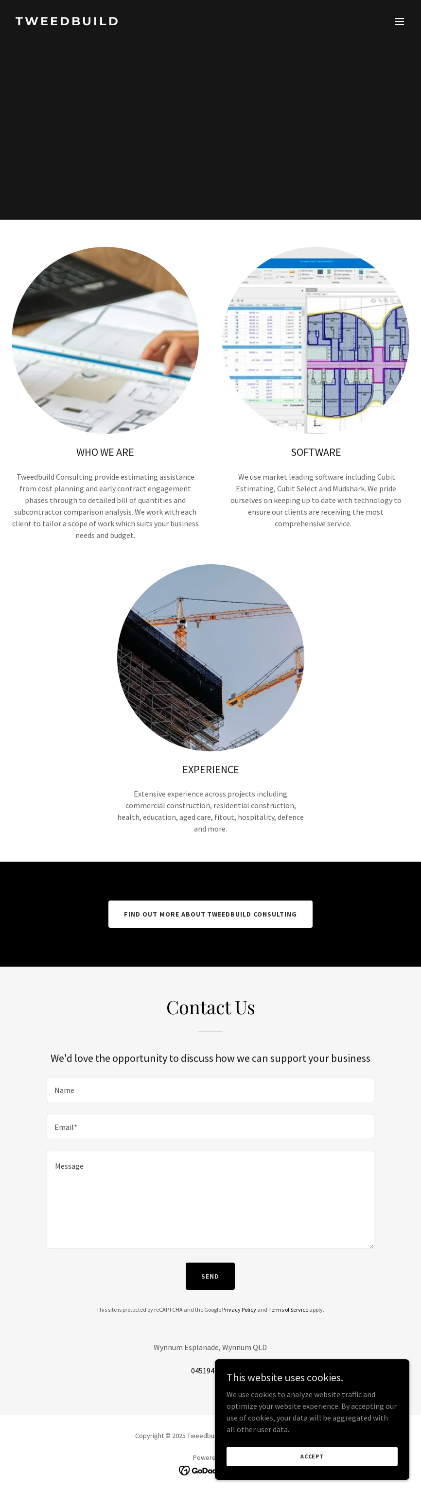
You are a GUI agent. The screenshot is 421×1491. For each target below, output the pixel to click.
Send (210, 1276)
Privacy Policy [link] (239, 1309)
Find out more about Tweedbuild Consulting (211, 914)
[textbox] (210, 1089)
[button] (399, 21)
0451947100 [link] (210, 1370)
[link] (68, 22)
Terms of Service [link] (288, 1309)
